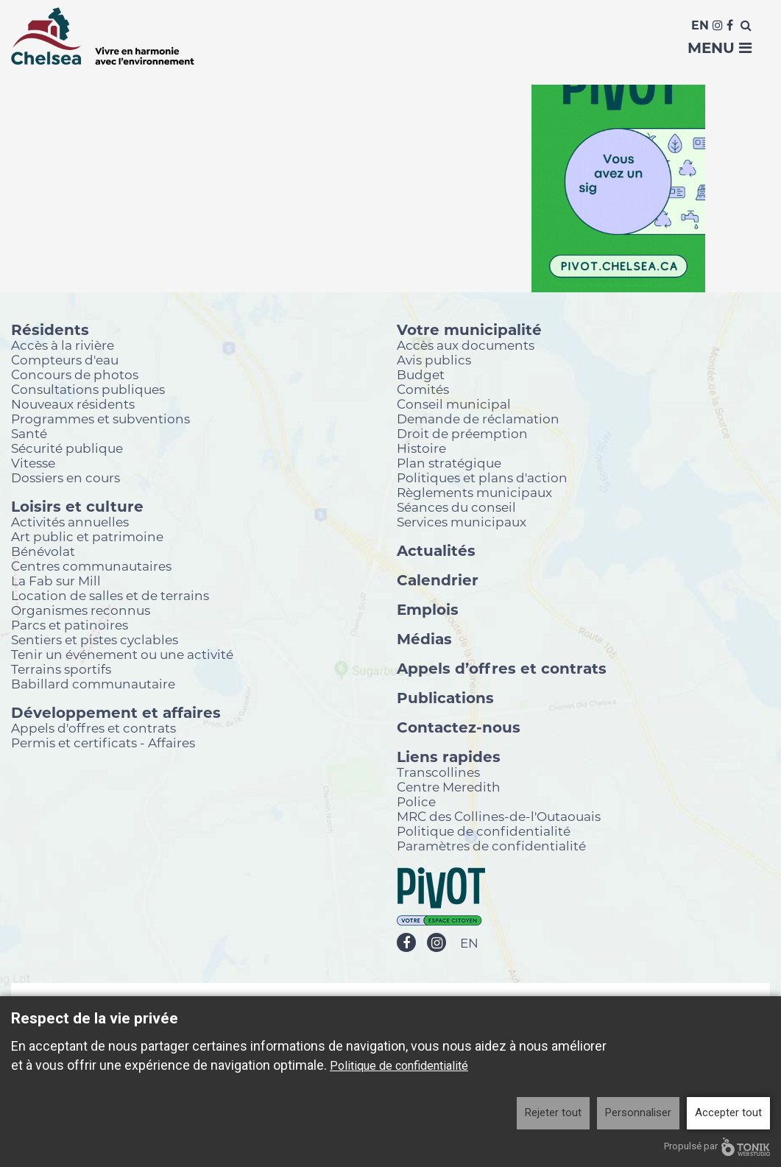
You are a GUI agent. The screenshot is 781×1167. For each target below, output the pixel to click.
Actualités (436, 550)
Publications (445, 697)
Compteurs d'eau (65, 360)
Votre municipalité (469, 329)
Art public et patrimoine (87, 536)
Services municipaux (461, 522)
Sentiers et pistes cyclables (94, 639)
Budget (421, 374)
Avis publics (434, 360)
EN (469, 943)
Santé (29, 433)
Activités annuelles (70, 522)
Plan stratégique (449, 463)
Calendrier (437, 579)
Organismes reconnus (80, 610)
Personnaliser (638, 1112)
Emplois (428, 609)
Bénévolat (43, 551)
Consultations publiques (88, 389)
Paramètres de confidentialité (491, 846)
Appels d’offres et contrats (502, 668)
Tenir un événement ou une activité (122, 654)
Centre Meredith (449, 787)
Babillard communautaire (93, 684)
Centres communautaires (91, 566)
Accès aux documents (465, 345)
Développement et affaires (116, 712)
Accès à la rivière (62, 345)
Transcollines (438, 772)
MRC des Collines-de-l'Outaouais (499, 816)
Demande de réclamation (478, 419)
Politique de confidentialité (483, 831)
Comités (423, 389)
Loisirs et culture (77, 506)
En (700, 25)
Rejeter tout (553, 1112)
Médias (424, 638)
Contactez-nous (458, 727)
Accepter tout (728, 1112)
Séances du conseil (456, 507)
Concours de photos (74, 374)
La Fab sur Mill (56, 581)
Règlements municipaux (474, 492)
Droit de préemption (462, 433)
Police (416, 801)
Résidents (50, 329)
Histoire (421, 448)
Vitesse (33, 463)
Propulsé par (717, 1147)
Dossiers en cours (65, 477)
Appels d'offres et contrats (93, 728)
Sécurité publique (67, 448)
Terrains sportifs (61, 669)
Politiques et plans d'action (482, 477)
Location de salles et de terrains (110, 595)
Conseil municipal (454, 404)
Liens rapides (449, 756)
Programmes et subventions (100, 419)
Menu (720, 48)
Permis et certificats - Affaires (103, 743)
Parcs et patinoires (69, 625)
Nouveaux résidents (73, 404)
